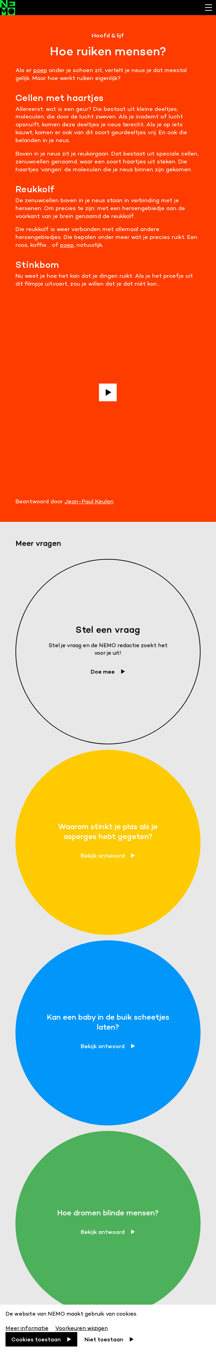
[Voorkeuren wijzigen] (81, 1327)
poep (40, 70)
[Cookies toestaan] (41, 1339)
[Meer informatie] (27, 1327)
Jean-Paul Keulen (89, 501)
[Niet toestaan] (109, 1339)
